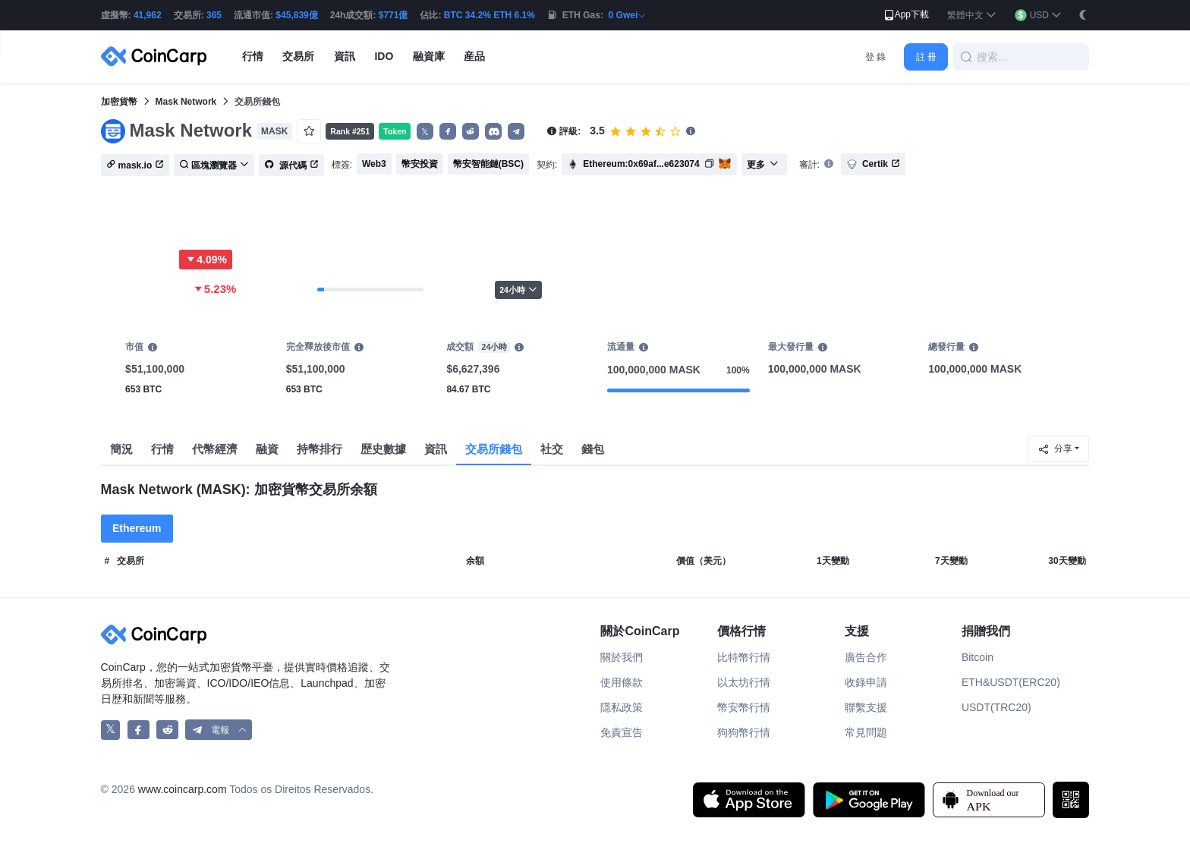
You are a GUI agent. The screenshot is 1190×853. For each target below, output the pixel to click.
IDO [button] (383, 56)
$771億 (393, 15)
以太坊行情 (743, 682)
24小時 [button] (518, 289)
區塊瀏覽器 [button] (214, 165)
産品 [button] (474, 56)
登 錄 (875, 57)
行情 (162, 448)
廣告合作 (866, 657)
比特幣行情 (743, 657)
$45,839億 (296, 15)
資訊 (435, 448)
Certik (873, 164)
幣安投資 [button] (419, 164)
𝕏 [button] (425, 132)
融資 (267, 448)
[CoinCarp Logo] (158, 56)
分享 (1054, 449)
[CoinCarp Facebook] (139, 729)
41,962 (148, 15)
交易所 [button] (298, 56)
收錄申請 (866, 682)
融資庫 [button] (429, 56)
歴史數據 (383, 448)
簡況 (121, 448)
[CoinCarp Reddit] (167, 729)
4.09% (205, 259)
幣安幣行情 (743, 707)
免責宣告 (621, 732)
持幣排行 (319, 448)
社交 (551, 448)
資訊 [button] (344, 56)
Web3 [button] (374, 164)
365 (214, 15)
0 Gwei (628, 15)
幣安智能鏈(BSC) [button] (488, 164)
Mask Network (186, 101)
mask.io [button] (135, 165)
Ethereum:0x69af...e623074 (641, 164)
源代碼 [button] (291, 165)
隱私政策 (621, 707)
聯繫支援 (866, 707)
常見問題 (866, 732)
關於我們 (621, 657)
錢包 (592, 448)
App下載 (906, 15)
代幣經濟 (215, 448)
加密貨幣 (119, 101)
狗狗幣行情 (743, 732)
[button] (971, 16)
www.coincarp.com (182, 789)
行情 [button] (252, 56)
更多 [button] (763, 164)
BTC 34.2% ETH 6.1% (489, 15)
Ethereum (137, 528)
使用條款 (621, 682)
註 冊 (926, 57)
